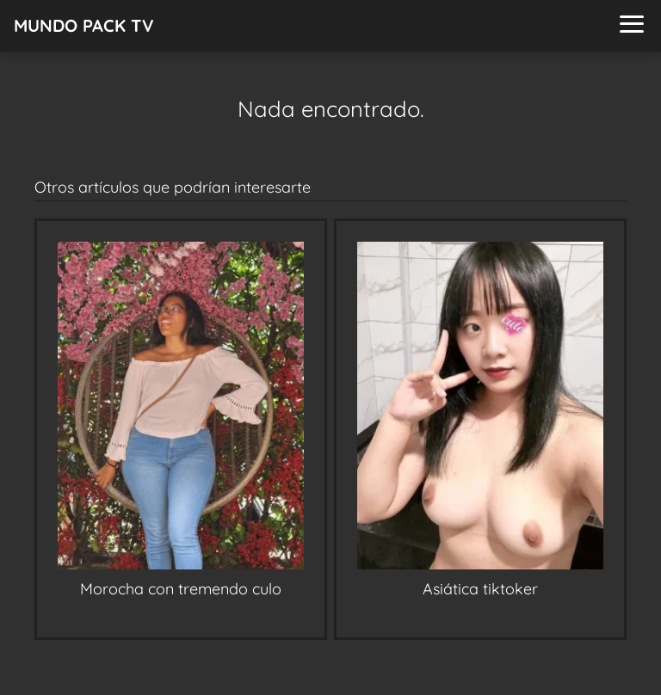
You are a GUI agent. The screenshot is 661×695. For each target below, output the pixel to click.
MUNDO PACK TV (84, 25)
